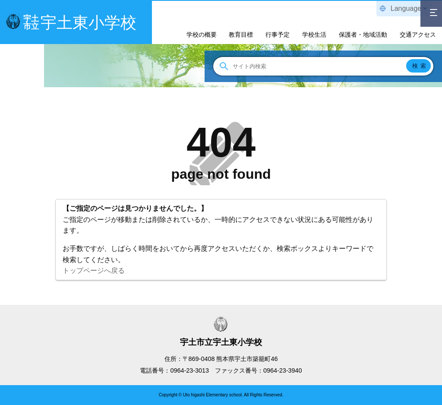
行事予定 (277, 34)
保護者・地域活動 (363, 34)
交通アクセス (418, 34)
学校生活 (314, 34)
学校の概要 (201, 34)
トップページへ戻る (94, 270)
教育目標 (241, 34)
